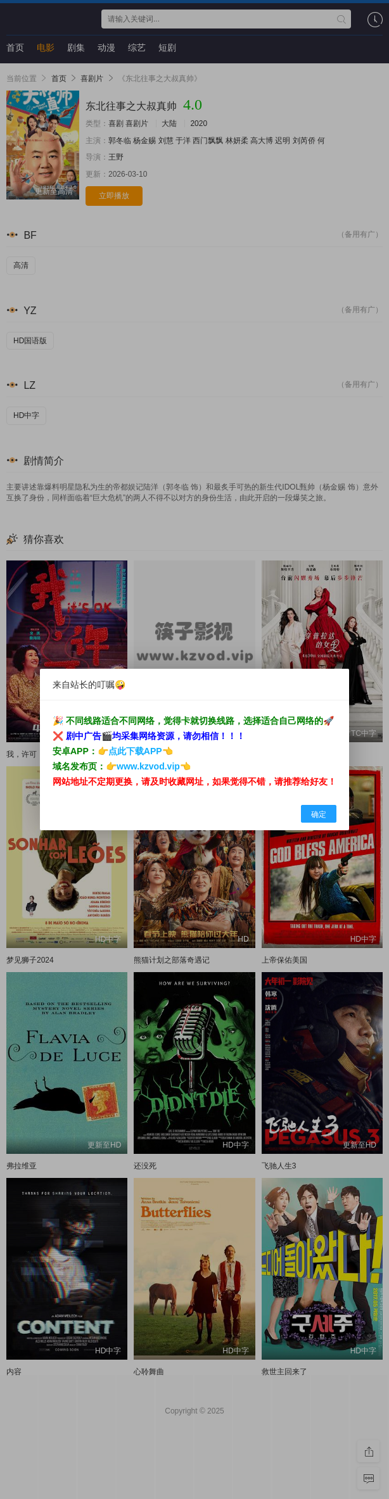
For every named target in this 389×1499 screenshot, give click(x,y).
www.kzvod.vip (148, 766)
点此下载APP (135, 751)
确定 (318, 814)
